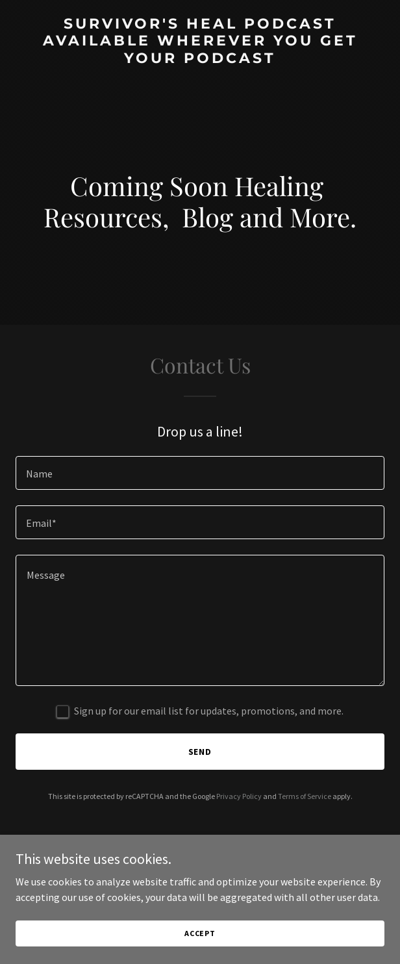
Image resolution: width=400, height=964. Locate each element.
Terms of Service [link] (304, 796)
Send (200, 751)
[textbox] (200, 473)
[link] (200, 59)
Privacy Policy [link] (239, 796)
